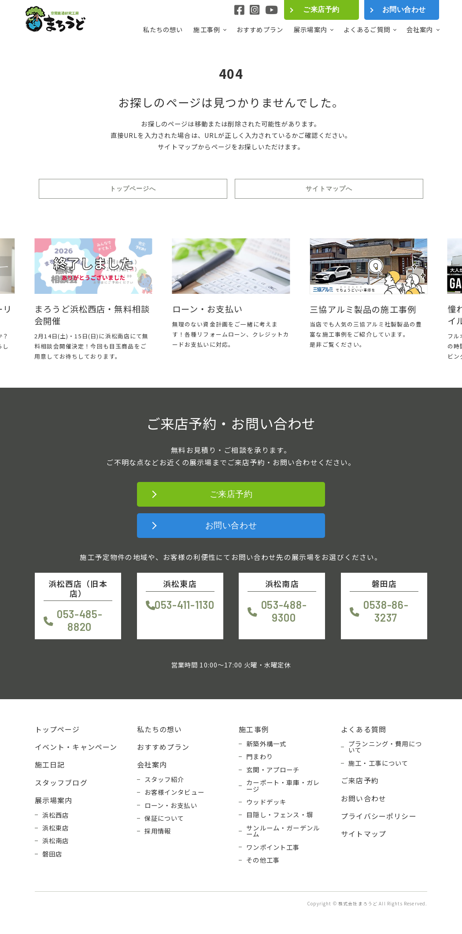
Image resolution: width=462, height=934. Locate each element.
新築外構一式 (266, 744)
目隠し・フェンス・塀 (279, 815)
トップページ (57, 729)
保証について (164, 818)
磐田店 (52, 854)
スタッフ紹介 (164, 779)
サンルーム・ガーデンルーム (283, 831)
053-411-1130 (184, 604)
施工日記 (50, 764)
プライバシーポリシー (379, 816)
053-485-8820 (80, 620)
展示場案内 (310, 29)
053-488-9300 (284, 611)
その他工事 (263, 860)
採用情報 (157, 831)
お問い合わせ (404, 9)
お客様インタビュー (174, 792)
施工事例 (206, 29)
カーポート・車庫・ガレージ (283, 785)
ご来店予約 (321, 9)
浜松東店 (55, 828)
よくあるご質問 (367, 29)
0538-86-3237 (386, 611)
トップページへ (133, 188)
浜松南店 (55, 841)
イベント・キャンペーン (76, 746)
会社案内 (420, 29)
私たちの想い (163, 29)
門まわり (259, 756)
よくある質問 (363, 729)
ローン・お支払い (170, 805)
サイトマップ (363, 833)
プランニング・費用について (385, 747)
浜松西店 (55, 815)
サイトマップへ (329, 188)
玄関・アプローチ (272, 770)
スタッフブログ (61, 782)
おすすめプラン (260, 29)
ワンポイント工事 (272, 847)
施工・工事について (378, 763)
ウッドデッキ (266, 802)
